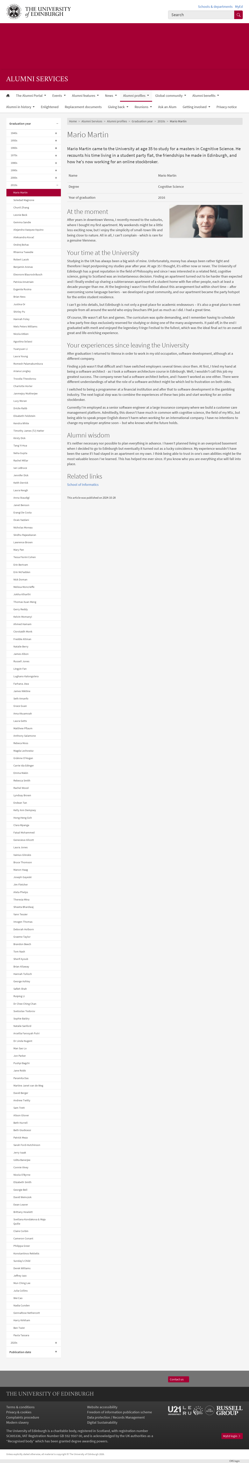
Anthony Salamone (24, 735)
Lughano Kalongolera (26, 676)
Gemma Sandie (22, 222)
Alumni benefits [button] (204, 95)
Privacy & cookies (19, 1412)
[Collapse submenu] (57, 123)
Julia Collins (20, 1290)
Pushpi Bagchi (21, 1063)
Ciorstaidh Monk (22, 631)
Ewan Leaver (20, 1204)
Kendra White (21, 423)
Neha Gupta (20, 453)
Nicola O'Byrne (21, 1174)
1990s (14, 170)
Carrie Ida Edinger (23, 765)
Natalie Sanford (22, 1026)
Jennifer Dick (20, 475)
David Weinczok (22, 1197)
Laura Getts (20, 721)
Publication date (20, 1352)
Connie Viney (20, 1167)
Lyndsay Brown (22, 795)
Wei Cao (18, 1298)
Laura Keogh (20, 490)
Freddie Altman (22, 639)
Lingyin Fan (20, 668)
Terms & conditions (20, 1407)
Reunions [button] (142, 107)
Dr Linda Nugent (22, 1041)
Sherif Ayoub (20, 959)
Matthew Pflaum (22, 728)
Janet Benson (21, 505)
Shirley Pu (19, 311)
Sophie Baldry (21, 1018)
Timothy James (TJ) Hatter (28, 430)
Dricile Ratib (20, 408)
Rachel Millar (20, 460)
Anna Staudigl (21, 497)
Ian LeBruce (20, 468)
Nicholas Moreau (23, 527)
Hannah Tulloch (22, 974)
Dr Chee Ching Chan (24, 1003)
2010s (14, 185)
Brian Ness (19, 296)
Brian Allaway (21, 966)
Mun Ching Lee (21, 1283)
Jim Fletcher (20, 884)
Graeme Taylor (22, 936)
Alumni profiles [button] (134, 95)
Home (73, 121)
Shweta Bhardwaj (23, 907)
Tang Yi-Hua (20, 445)
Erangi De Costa (22, 512)
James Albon (21, 654)
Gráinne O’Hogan (23, 758)
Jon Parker (19, 1055)
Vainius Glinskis (22, 855)
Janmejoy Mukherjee (25, 393)
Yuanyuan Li (20, 349)
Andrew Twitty (21, 1100)
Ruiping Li (19, 996)
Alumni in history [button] (19, 107)
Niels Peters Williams (25, 326)
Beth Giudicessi (22, 1130)
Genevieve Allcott (23, 840)
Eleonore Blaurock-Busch (27, 274)
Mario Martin (20, 192)
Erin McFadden (21, 572)
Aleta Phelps (20, 892)
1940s (14, 133)
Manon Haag (20, 869)
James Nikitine (21, 691)
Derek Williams (22, 1268)
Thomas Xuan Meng (24, 602)
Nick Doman (20, 579)
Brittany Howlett (23, 1212)
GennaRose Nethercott (26, 1313)
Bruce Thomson (22, 862)
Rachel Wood (21, 788)
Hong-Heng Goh (22, 817)
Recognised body (20, 1441)
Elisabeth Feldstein (24, 416)
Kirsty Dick (19, 438)
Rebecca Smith (21, 780)
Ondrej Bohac (21, 244)
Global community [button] (169, 95)
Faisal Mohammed (24, 832)
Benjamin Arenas (23, 267)
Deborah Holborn (23, 929)
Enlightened (50, 107)
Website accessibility (102, 1407)
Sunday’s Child (21, 1261)
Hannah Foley (21, 319)
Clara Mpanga (21, 825)
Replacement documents (83, 107)
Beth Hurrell (20, 1122)
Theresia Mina (21, 899)
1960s (14, 148)
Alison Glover (21, 1115)
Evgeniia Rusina (22, 289)
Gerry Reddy (20, 609)
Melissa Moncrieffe (23, 587)
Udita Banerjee (21, 1160)
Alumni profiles (117, 121)
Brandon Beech (22, 944)
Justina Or (19, 304)
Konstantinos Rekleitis (26, 1253)
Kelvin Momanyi (22, 616)
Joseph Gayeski (22, 877)
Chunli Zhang (21, 207)
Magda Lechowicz (23, 750)
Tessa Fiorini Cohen (24, 557)
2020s (14, 1342)
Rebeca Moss (20, 743)
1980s (14, 163)
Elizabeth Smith (22, 1182)
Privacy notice (227, 107)
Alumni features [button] (84, 95)
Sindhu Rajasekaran (24, 535)
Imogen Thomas (22, 921)
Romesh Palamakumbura (28, 363)
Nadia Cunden (21, 1305)
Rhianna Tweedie (23, 252)
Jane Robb (19, 1070)
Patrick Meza (20, 1137)
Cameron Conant (23, 1238)
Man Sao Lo (20, 1048)
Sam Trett (19, 1107)
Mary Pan (18, 549)
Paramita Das (21, 1078)
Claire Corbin (20, 1231)
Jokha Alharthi (22, 594)
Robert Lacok (21, 259)
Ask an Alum (167, 107)
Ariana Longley (22, 371)
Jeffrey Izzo (20, 1275)
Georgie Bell (20, 1189)
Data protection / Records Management (116, 1417)
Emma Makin (20, 773)
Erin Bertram (20, 564)
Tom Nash (19, 951)
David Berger (20, 1093)
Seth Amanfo (20, 698)
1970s (14, 155)
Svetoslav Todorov (24, 1011)
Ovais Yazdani (21, 520)
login (236, 1460)
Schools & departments (215, 6)
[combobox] (201, 15)
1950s (14, 140)
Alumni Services (92, 121)
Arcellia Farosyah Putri (26, 1033)
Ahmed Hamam (22, 624)
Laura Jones (20, 847)
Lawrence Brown (23, 542)
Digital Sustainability (102, 1422)
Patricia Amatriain (23, 282)
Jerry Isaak (19, 1152)
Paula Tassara (21, 1335)
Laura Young (20, 356)
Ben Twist (19, 1328)
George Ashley (21, 981)
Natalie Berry (20, 646)
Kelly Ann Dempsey (24, 810)
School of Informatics (83, 484)
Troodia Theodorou (24, 378)
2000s (14, 177)
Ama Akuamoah (22, 713)
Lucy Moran (20, 401)
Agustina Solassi (22, 341)
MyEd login (232, 1436)
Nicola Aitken (21, 334)
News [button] (109, 95)
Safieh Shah (20, 988)
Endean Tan (20, 802)
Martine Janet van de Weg (28, 1085)
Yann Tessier (20, 914)
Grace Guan (20, 706)
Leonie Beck (20, 215)
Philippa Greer (21, 1246)
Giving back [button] (116, 107)
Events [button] (57, 95)
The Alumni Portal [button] (29, 95)
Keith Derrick (20, 482)
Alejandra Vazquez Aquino (28, 229)
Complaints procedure (22, 1417)
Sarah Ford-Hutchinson (26, 1145)
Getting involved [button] (195, 107)
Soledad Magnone (23, 200)
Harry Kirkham (21, 1320)
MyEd (239, 6)
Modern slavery (17, 1422)
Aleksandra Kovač (23, 237)
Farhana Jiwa (21, 683)
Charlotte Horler (22, 386)
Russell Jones (21, 661)
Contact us (178, 1379)
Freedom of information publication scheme (119, 1412)
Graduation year (20, 123)
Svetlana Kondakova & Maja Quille (29, 1221)
